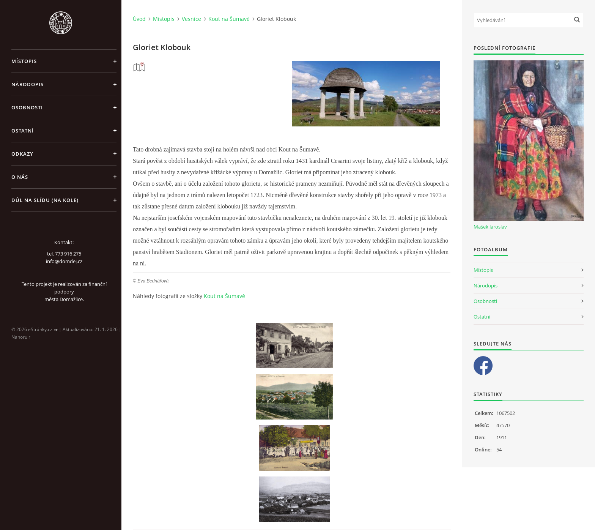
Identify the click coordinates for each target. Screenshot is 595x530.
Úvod (139, 18)
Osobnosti (27, 107)
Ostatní (22, 130)
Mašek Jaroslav (490, 226)
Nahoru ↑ (21, 337)
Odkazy (22, 153)
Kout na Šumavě (229, 18)
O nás (19, 177)
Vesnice (191, 18)
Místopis (24, 61)
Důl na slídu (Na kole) (45, 200)
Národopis (27, 84)
